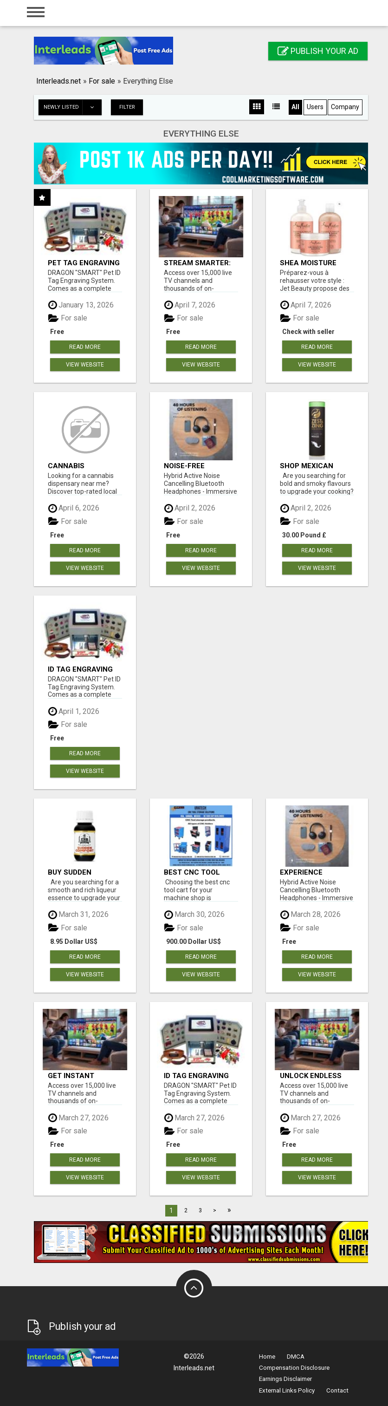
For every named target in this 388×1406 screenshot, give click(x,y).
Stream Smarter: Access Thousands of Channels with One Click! (201, 263)
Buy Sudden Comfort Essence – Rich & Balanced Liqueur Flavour (83, 872)
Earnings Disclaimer (285, 1378)
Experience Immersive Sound (312, 872)
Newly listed (72, 107)
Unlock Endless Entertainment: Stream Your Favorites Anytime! (316, 1075)
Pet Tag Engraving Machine (84, 263)
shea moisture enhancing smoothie (308, 263)
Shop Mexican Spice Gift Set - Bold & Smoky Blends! (309, 466)
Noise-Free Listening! (184, 466)
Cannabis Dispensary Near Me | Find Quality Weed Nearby (80, 466)
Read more (85, 347)
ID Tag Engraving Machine (80, 669)
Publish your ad (318, 51)
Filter (127, 107)
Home (267, 1356)
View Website (85, 364)
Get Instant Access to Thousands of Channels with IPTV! (77, 1075)
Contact (337, 1390)
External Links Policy (287, 1390)
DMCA (295, 1356)
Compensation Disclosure (294, 1367)
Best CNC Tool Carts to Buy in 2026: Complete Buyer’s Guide (194, 872)
